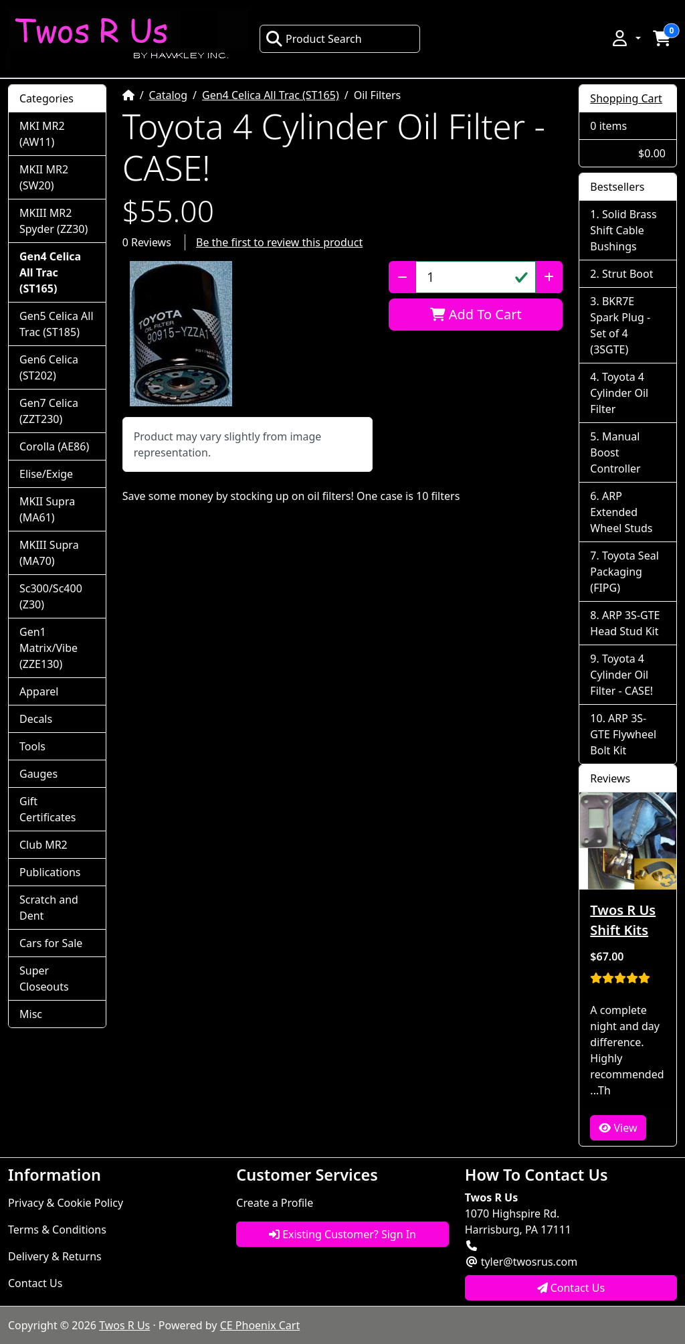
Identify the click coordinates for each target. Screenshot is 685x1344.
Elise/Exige (46, 474)
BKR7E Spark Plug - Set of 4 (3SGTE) (620, 325)
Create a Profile (274, 1202)
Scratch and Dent (48, 907)
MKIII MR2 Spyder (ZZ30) (53, 220)
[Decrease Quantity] (402, 277)
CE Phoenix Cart (260, 1325)
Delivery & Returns (55, 1256)
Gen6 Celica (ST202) (48, 367)
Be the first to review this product (279, 242)
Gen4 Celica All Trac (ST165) (270, 95)
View (618, 1127)
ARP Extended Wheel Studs (621, 512)
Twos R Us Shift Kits (623, 920)
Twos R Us (124, 1325)
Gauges (38, 773)
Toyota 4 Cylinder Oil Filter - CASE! (621, 674)
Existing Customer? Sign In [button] (342, 1234)
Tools (32, 746)
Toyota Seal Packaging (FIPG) (624, 571)
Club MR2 (43, 844)
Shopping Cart (626, 98)
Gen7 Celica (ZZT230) (48, 411)
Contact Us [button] (571, 1287)
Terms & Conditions (57, 1229)
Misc (30, 1014)
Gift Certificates (47, 809)
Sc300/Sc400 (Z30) (50, 596)
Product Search (314, 38)
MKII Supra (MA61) (47, 509)
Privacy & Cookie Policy (65, 1202)
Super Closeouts (44, 978)
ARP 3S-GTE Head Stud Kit (625, 623)
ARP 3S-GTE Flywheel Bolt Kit (623, 734)
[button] (625, 38)
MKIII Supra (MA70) (49, 552)
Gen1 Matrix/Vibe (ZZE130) (48, 647)
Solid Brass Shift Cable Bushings (623, 230)
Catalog (168, 95)
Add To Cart (476, 314)
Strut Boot (628, 273)
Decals (35, 718)
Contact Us (35, 1283)
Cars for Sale (50, 943)
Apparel (38, 691)
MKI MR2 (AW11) (42, 133)
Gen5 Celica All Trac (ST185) (56, 324)
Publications (49, 872)
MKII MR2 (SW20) (43, 177)
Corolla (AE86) (54, 446)
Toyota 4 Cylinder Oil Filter (619, 392)
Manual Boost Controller (615, 452)
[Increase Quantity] (549, 277)
